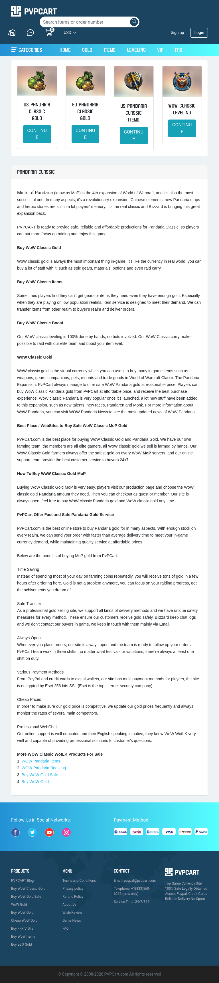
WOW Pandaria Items (41, 761)
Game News (71, 921)
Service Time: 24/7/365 (131, 902)
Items (109, 50)
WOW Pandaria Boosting (44, 768)
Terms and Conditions (79, 881)
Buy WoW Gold (35, 781)
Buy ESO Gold (21, 944)
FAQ (178, 50)
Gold (87, 50)
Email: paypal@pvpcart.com (135, 881)
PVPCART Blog (22, 881)
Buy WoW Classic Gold (28, 889)
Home (65, 49)
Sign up (177, 32)
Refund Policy (72, 897)
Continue (37, 134)
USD (67, 32)
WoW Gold (19, 905)
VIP (160, 50)
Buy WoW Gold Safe (40, 774)
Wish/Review (72, 913)
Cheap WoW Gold (24, 921)
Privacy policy (72, 889)
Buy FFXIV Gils (22, 929)
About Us (69, 905)
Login (199, 32)
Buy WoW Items (23, 936)
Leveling (136, 50)
